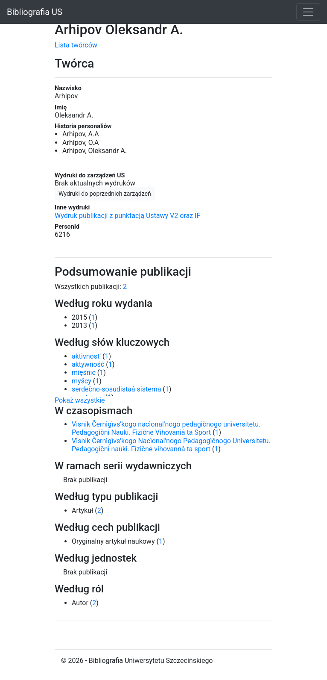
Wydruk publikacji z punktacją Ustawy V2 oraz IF (127, 216)
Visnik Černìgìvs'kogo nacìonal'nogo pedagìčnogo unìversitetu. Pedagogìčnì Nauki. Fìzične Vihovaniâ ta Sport (166, 428)
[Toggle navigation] (308, 12)
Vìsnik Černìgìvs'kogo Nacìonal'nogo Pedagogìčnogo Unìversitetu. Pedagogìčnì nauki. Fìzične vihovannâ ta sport (171, 445)
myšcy (81, 381)
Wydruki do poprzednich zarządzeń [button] (104, 193)
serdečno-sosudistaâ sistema (116, 389)
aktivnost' (86, 356)
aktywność (88, 364)
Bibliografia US (34, 12)
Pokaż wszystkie (80, 400)
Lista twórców (76, 45)
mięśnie (84, 372)
